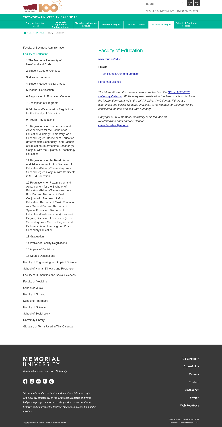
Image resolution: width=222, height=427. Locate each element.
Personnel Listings (109, 81)
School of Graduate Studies (186, 24)
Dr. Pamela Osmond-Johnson (121, 73)
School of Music (33, 288)
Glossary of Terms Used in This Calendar (48, 326)
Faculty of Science (34, 307)
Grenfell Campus (111, 24)
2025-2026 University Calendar (50, 17)
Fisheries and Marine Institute (86, 24)
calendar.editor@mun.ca (113, 125)
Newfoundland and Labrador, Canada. (184, 423)
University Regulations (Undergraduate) (60, 25)
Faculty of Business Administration (44, 47)
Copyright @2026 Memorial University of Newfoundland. (45, 423)
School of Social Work (36, 313)
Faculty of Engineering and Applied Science (50, 262)
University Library (34, 320)
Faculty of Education (35, 53)
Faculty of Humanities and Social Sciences (49, 275)
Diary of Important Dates (35, 24)
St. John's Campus (161, 24)
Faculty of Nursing (34, 294)
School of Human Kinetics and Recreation (48, 268)
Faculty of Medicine (35, 281)
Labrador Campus (136, 24)
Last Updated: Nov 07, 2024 (188, 419)
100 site (51, 6)
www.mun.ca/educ (109, 59)
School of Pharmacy (35, 300)
